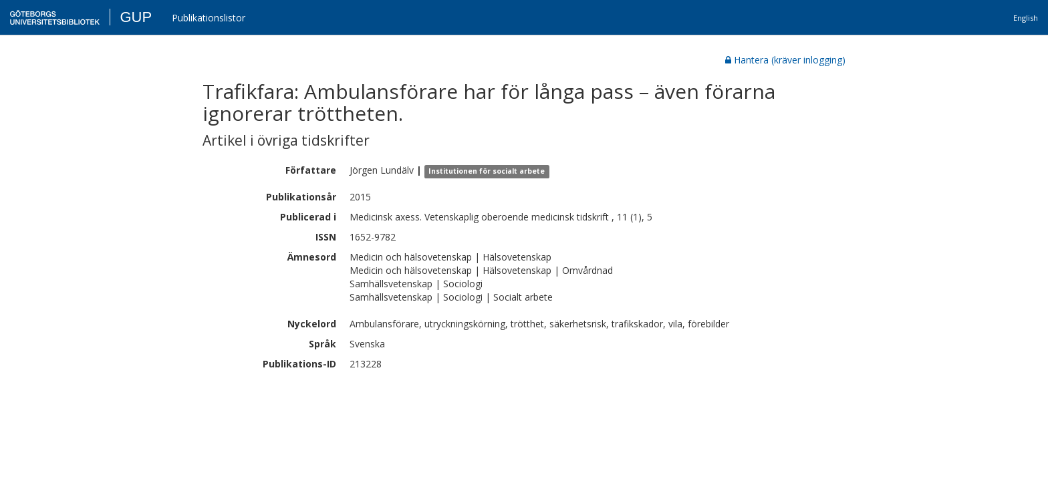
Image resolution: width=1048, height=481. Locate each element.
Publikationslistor (208, 17)
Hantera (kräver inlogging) (785, 59)
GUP (136, 17)
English (1025, 18)
